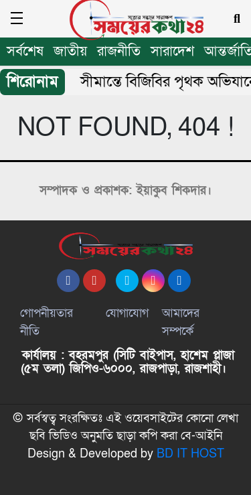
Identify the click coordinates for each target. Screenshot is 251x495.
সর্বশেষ (25, 51)
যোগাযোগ (127, 313)
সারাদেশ (172, 51)
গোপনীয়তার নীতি (46, 322)
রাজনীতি (119, 51)
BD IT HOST (190, 454)
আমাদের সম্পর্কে (180, 322)
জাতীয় (70, 51)
